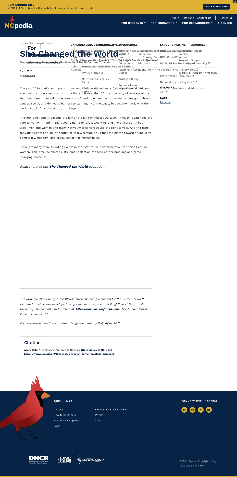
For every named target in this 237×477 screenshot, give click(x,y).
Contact (58, 409)
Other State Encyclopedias (111, 409)
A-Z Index (224, 23)
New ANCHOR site (216, 6)
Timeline (165, 102)
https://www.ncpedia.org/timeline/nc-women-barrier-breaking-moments (69, 353)
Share (197, 73)
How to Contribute (65, 414)
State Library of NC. (93, 349)
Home (23, 43)
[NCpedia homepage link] (19, 22)
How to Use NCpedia (66, 420)
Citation (211, 73)
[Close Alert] (235, 1)
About (175, 17)
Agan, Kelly (29, 75)
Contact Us (204, 17)
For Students (132, 23)
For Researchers (196, 23)
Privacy (99, 414)
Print (184, 73)
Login (57, 426)
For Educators (162, 23)
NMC (201, 465)
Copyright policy (207, 461)
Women (164, 91)
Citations (188, 17)
